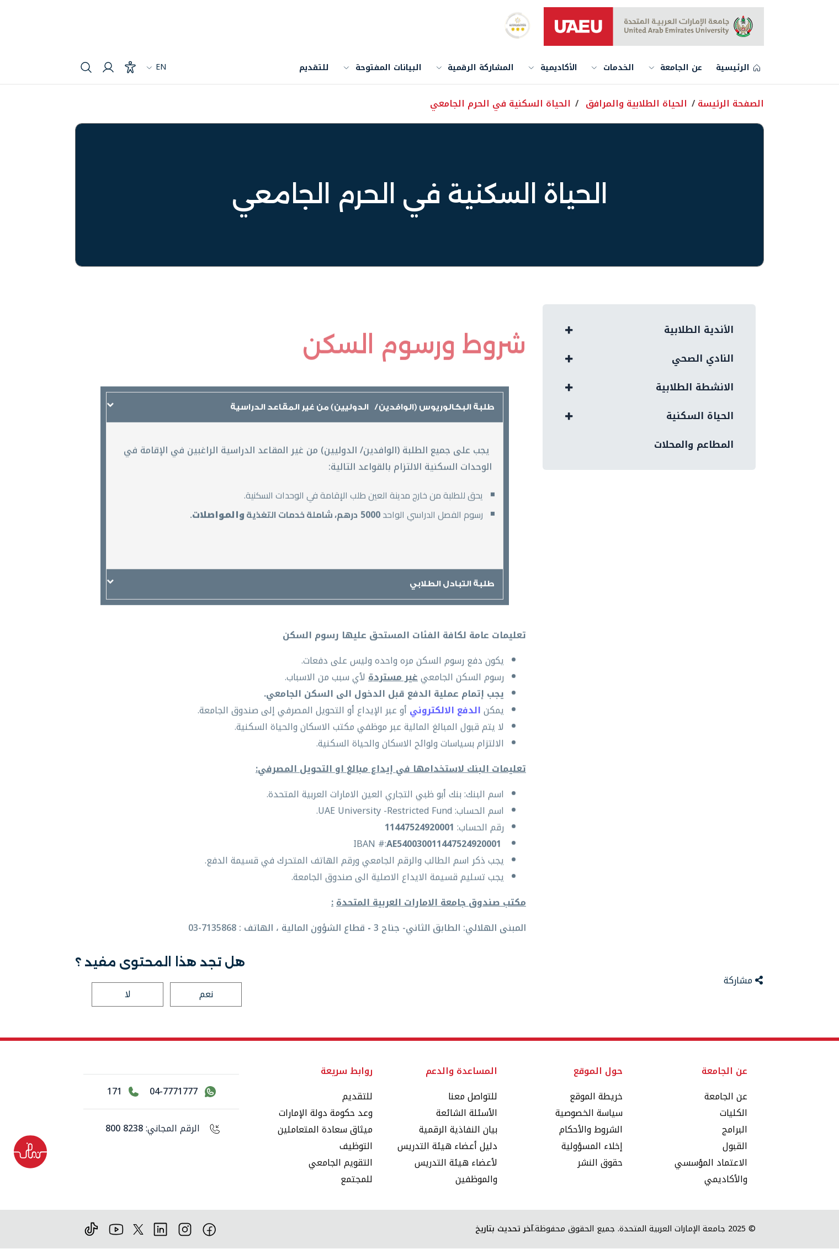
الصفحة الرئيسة (731, 103)
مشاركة (743, 980)
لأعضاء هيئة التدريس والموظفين (456, 1171)
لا (128, 994)
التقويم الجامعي (341, 1162)
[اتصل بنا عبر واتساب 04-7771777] (182, 1091)
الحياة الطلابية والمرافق (636, 103)
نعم (206, 994)
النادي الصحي (700, 360)
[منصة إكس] (138, 1228)
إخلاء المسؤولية (592, 1146)
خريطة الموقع (596, 1096)
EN (156, 67)
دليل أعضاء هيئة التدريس (447, 1146)
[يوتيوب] (116, 1228)
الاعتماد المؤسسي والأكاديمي (711, 1171)
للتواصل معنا (472, 1096)
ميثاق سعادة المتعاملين (325, 1129)
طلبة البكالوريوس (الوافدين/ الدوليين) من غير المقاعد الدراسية (355, 430)
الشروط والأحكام (591, 1129)
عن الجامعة (681, 68)
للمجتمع (357, 1179)
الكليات (733, 1112)
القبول (735, 1146)
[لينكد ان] (160, 1228)
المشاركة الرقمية (481, 67)
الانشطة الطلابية (692, 389)
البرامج (734, 1129)
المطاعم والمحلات (690, 449)
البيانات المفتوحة (388, 67)
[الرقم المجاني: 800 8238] (161, 1128)
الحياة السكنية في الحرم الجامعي (500, 103)
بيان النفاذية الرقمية (458, 1129)
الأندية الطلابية (697, 330)
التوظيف (356, 1146)
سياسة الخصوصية (589, 1112)
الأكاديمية (558, 67)
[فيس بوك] (209, 1228)
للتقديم (314, 67)
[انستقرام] (185, 1228)
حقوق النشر (600, 1162)
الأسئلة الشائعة (466, 1112)
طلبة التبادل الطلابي (448, 606)
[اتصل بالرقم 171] (123, 1091)
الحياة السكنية (698, 419)
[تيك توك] (91, 1228)
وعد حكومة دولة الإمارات (326, 1112)
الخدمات (618, 68)
